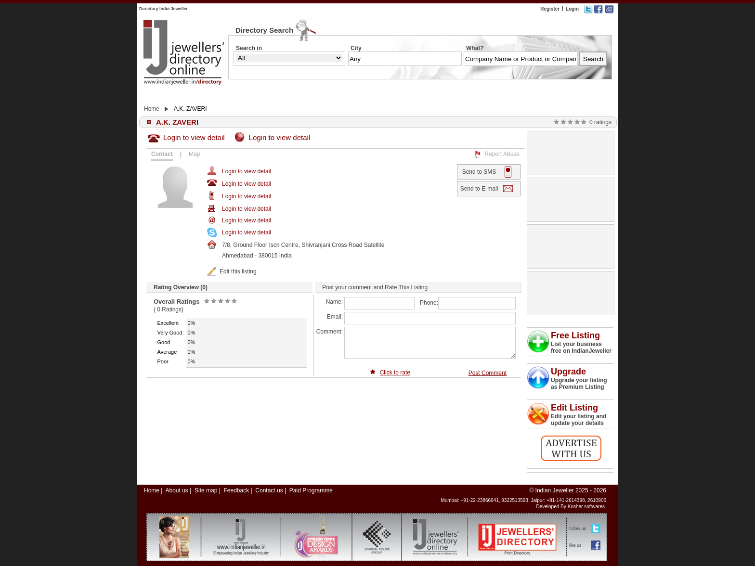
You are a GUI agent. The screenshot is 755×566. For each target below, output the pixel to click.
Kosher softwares (586, 506)
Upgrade (568, 371)
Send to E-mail (479, 188)
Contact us (269, 490)
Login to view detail (194, 137)
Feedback (236, 490)
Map (194, 154)
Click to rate (395, 372)
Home (151, 108)
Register (550, 9)
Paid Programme (311, 490)
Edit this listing (238, 271)
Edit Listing (574, 407)
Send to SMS (479, 171)
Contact (162, 154)
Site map (206, 490)
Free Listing (575, 335)
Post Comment (488, 373)
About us (176, 490)
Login (572, 9)
